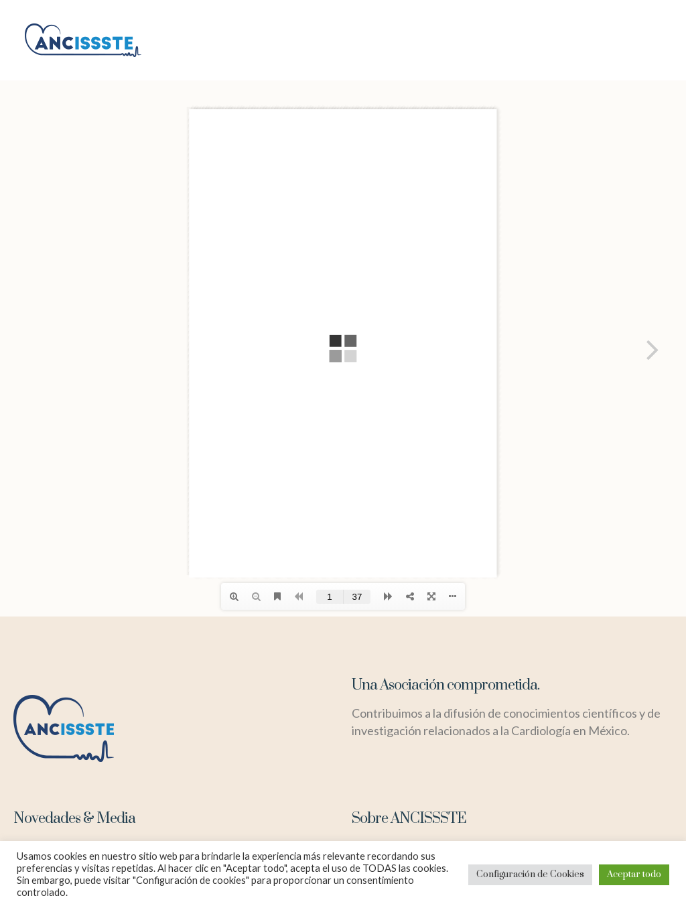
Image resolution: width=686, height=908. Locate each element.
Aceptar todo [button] (634, 874)
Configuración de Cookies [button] (530, 874)
